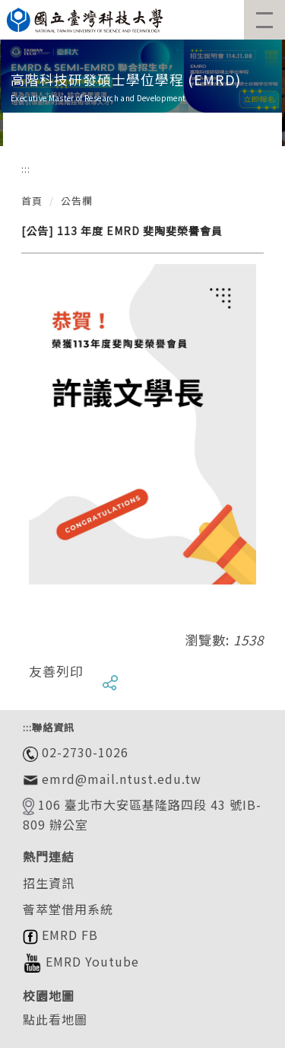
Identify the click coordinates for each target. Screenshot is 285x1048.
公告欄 (77, 200)
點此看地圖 (55, 1019)
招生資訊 (48, 883)
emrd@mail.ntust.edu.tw (119, 778)
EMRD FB (60, 934)
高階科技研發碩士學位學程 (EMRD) (126, 79)
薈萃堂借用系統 (68, 909)
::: (25, 168)
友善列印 (56, 670)
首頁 (32, 200)
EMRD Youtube (81, 961)
